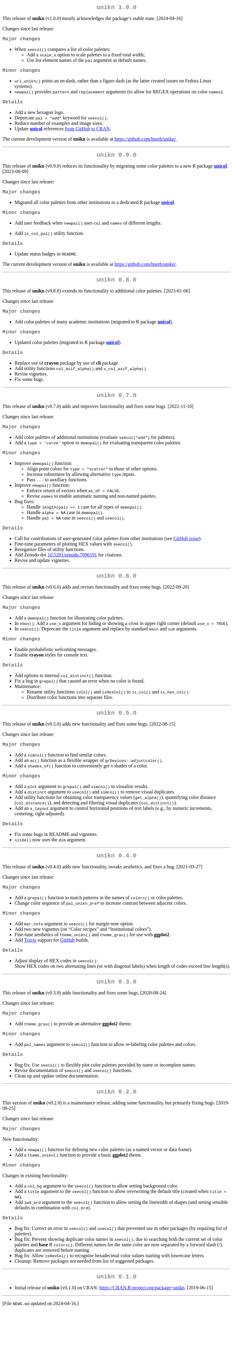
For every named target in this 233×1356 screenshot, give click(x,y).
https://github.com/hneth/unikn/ (145, 143)
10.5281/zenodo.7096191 (72, 574)
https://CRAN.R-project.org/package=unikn (142, 1332)
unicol (36, 133)
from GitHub (77, 133)
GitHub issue (186, 557)
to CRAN (100, 133)
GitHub (67, 972)
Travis (30, 972)
